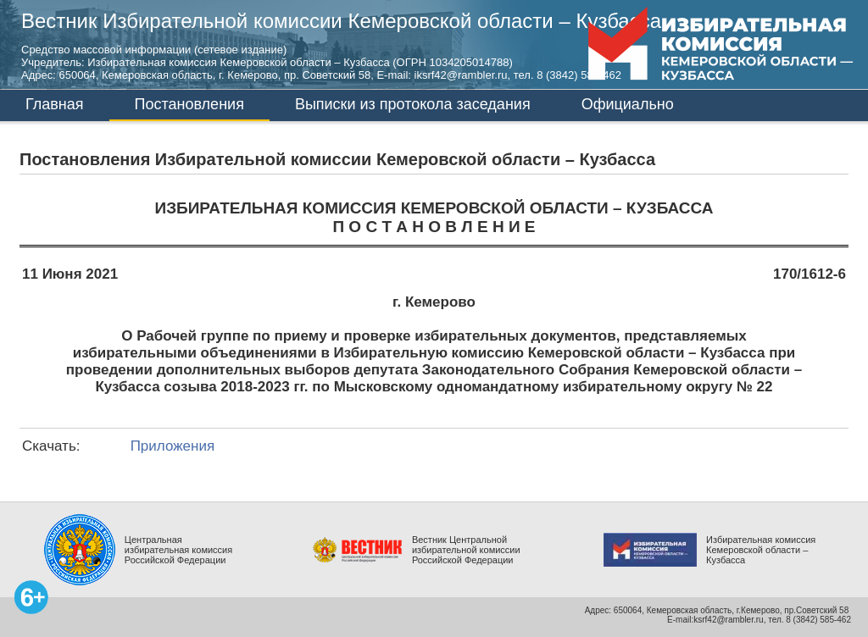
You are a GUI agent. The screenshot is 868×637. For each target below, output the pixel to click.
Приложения (172, 446)
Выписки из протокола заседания (413, 104)
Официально (627, 104)
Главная (54, 104)
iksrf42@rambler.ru (461, 75)
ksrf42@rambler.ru (728, 619)
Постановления (189, 104)
